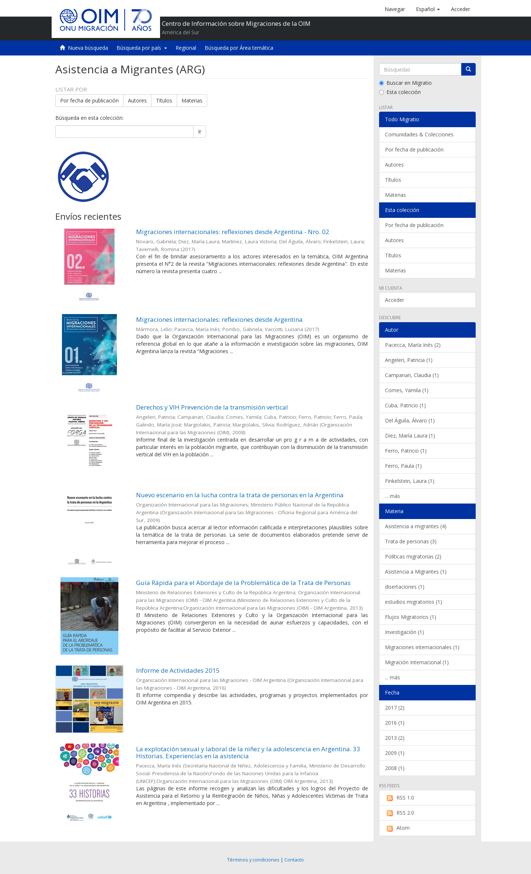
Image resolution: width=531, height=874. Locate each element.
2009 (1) (395, 752)
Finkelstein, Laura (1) (409, 480)
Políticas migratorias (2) (413, 556)
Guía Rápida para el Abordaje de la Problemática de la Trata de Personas (243, 582)
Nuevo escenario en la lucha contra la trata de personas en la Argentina (240, 495)
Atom (397, 828)
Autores (137, 100)
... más (392, 495)
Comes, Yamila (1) (406, 390)
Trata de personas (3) (411, 541)
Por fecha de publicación (89, 100)
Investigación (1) (404, 632)
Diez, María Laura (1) (410, 435)
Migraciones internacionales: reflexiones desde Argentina (219, 319)
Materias (191, 100)
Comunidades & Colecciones (419, 134)
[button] (427, 9)
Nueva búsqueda (88, 47)
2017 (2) (395, 707)
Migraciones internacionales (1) (422, 647)
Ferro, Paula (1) (403, 465)
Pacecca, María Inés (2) (413, 344)
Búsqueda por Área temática (239, 47)
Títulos (164, 100)
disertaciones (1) (404, 586)
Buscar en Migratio (405, 82)
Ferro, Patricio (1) (406, 450)
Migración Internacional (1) (417, 662)
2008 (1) (395, 768)
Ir (199, 131)
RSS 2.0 (399, 812)
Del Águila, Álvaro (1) (410, 420)
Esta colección (400, 91)
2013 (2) (395, 737)
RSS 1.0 (399, 797)
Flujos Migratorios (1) (410, 616)
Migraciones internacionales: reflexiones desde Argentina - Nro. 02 (232, 231)
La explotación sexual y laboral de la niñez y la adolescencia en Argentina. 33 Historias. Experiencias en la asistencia (248, 752)
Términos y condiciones (253, 860)
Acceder (394, 299)
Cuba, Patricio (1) (405, 405)
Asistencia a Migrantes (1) (416, 571)
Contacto (294, 860)
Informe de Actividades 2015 (178, 670)
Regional (186, 47)
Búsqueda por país (142, 47)
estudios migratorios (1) (413, 601)
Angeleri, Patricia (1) (409, 359)
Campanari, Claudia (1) (412, 375)
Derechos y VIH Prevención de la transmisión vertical (212, 407)
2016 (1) (395, 722)
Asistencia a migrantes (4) (416, 526)
